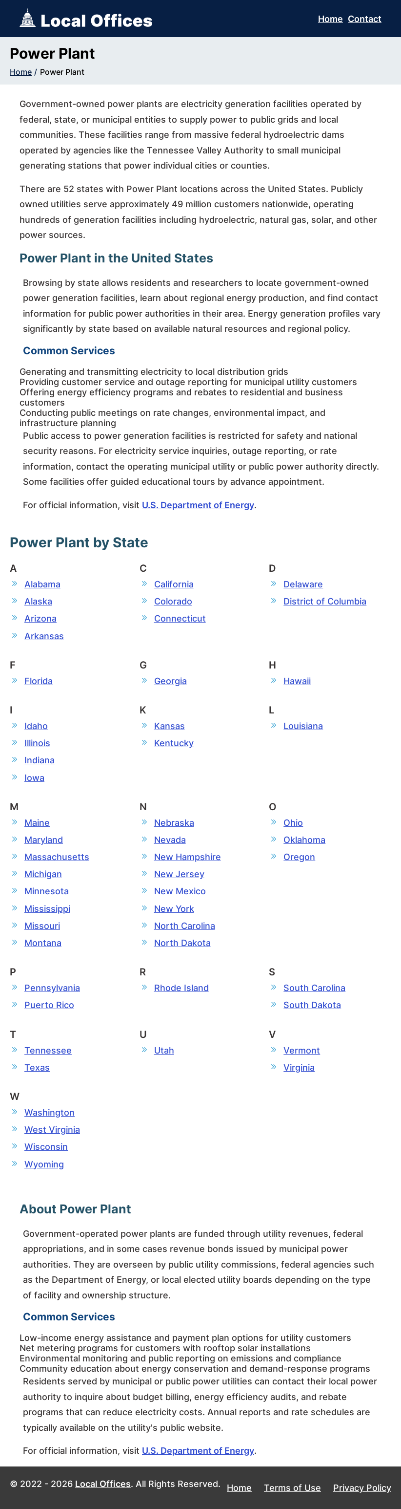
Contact (364, 19)
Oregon (299, 857)
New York (174, 909)
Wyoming (44, 1164)
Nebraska (174, 823)
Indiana (39, 760)
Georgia (170, 681)
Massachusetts (56, 857)
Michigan (43, 874)
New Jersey (179, 874)
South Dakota (312, 1005)
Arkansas (44, 636)
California (174, 584)
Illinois (37, 743)
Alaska (38, 601)
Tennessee (48, 1050)
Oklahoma (304, 840)
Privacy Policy (362, 1488)
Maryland (43, 840)
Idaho (36, 726)
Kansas (169, 726)
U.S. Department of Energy (198, 505)
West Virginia (52, 1129)
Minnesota (46, 891)
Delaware (303, 584)
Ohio (293, 823)
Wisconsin (46, 1147)
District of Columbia (324, 601)
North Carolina (184, 926)
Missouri (42, 926)
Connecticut (180, 618)
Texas (37, 1067)
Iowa (34, 778)
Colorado (173, 601)
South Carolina (314, 988)
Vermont (301, 1050)
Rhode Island (181, 988)
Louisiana (303, 726)
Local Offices (103, 1484)
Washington (49, 1112)
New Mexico (180, 891)
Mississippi (47, 909)
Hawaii (297, 681)
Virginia (299, 1067)
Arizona (40, 618)
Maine (37, 823)
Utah (164, 1050)
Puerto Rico (49, 1005)
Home (330, 19)
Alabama (42, 584)
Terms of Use (292, 1488)
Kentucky (174, 743)
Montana (42, 943)
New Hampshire (187, 857)
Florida (38, 681)
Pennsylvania (52, 988)
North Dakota (182, 943)
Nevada (170, 840)
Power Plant (62, 72)
